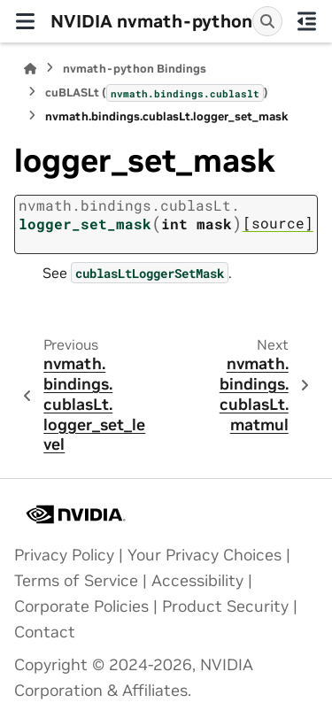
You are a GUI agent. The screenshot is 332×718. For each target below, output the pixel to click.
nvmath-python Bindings (134, 68)
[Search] (267, 21)
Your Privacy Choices (204, 555)
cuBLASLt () (156, 93)
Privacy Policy (64, 555)
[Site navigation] (25, 21)
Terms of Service (76, 581)
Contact (44, 632)
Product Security (225, 606)
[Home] (30, 68)
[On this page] (308, 21)
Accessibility (197, 581)
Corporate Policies (81, 606)
